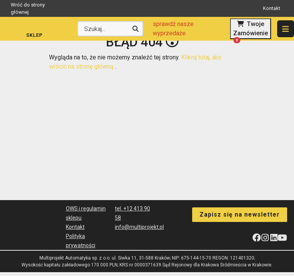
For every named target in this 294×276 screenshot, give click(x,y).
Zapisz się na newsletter (239, 214)
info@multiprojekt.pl (139, 227)
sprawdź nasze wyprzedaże (173, 28)
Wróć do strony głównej (64, 8)
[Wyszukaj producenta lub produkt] (110, 28)
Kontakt (271, 8)
